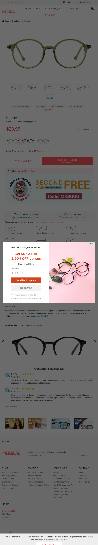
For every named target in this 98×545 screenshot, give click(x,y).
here (40, 298)
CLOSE (91, 243)
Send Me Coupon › (26, 280)
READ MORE (61, 539)
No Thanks (26, 287)
